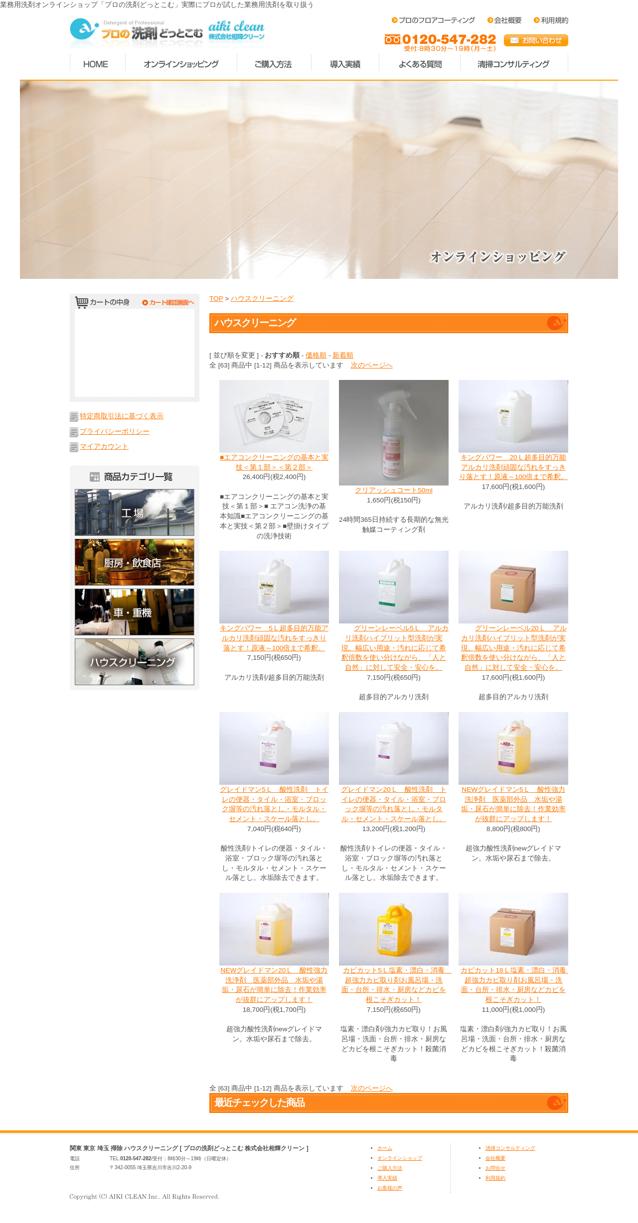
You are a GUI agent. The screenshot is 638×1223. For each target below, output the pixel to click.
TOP (216, 298)
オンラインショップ (399, 1158)
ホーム (98, 62)
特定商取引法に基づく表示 (121, 416)
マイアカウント (104, 446)
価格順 (316, 355)
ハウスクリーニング (134, 664)
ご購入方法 (274, 62)
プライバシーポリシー (115, 431)
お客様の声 (389, 1188)
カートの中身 (134, 304)
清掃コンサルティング (514, 62)
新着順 (342, 355)
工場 (134, 512)
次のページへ (372, 365)
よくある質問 (420, 62)
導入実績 (345, 62)
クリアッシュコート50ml (393, 490)
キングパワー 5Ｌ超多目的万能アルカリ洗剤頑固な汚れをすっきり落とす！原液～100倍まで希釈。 (274, 637)
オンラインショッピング (181, 62)
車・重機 (134, 612)
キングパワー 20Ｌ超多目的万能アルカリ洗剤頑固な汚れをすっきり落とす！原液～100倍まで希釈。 (513, 467)
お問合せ (495, 1168)
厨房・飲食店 (134, 562)
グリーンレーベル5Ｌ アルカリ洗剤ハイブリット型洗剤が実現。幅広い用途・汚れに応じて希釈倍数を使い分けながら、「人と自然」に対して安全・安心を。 (394, 647)
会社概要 (495, 1158)
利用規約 (495, 1178)
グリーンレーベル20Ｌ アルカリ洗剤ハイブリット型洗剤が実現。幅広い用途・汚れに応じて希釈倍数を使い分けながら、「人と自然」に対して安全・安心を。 (513, 647)
